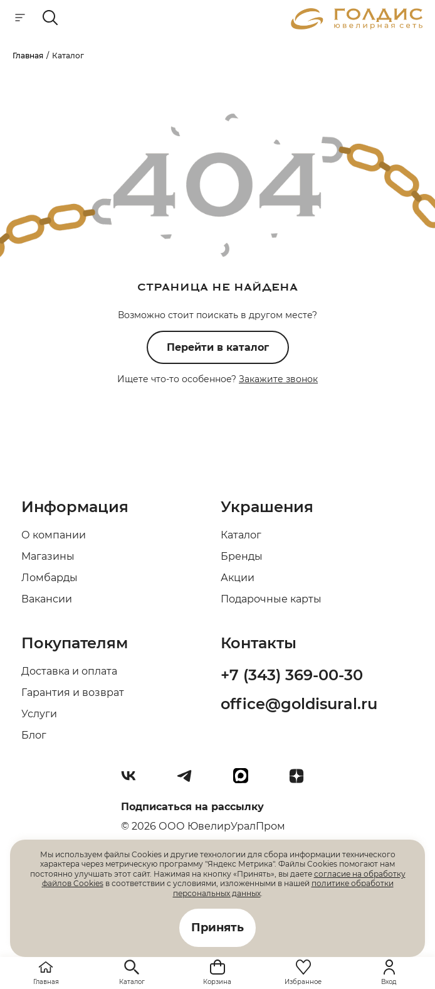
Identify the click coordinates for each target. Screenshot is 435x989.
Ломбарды (49, 578)
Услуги (39, 714)
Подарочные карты (271, 599)
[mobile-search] (50, 18)
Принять (217, 927)
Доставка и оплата (69, 671)
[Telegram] (189, 780)
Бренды (242, 556)
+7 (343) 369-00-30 (292, 675)
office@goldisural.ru (299, 704)
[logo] (356, 26)
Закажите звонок (278, 379)
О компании (53, 535)
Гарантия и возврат (72, 692)
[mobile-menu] (20, 18)
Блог (33, 735)
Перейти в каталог (218, 347)
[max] (245, 780)
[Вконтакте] (133, 780)
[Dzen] (301, 780)
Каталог (241, 535)
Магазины (48, 556)
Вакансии (46, 599)
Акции (237, 578)
